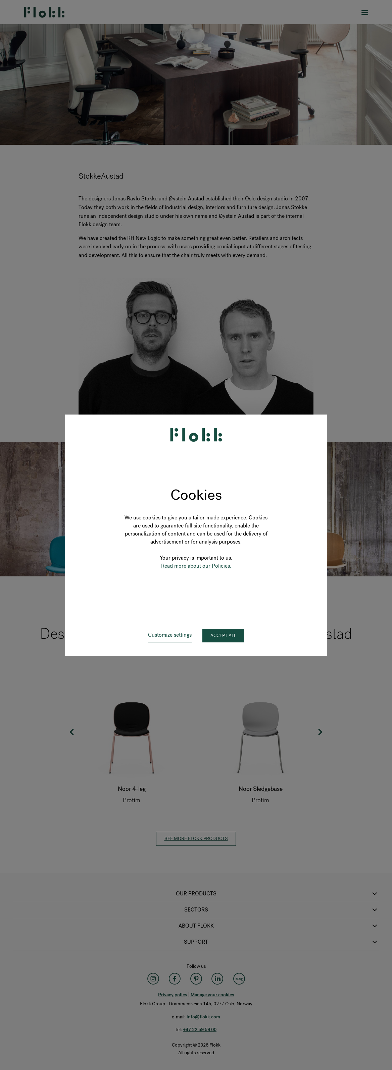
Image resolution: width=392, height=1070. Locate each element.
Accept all (223, 635)
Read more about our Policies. (196, 565)
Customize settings (170, 634)
